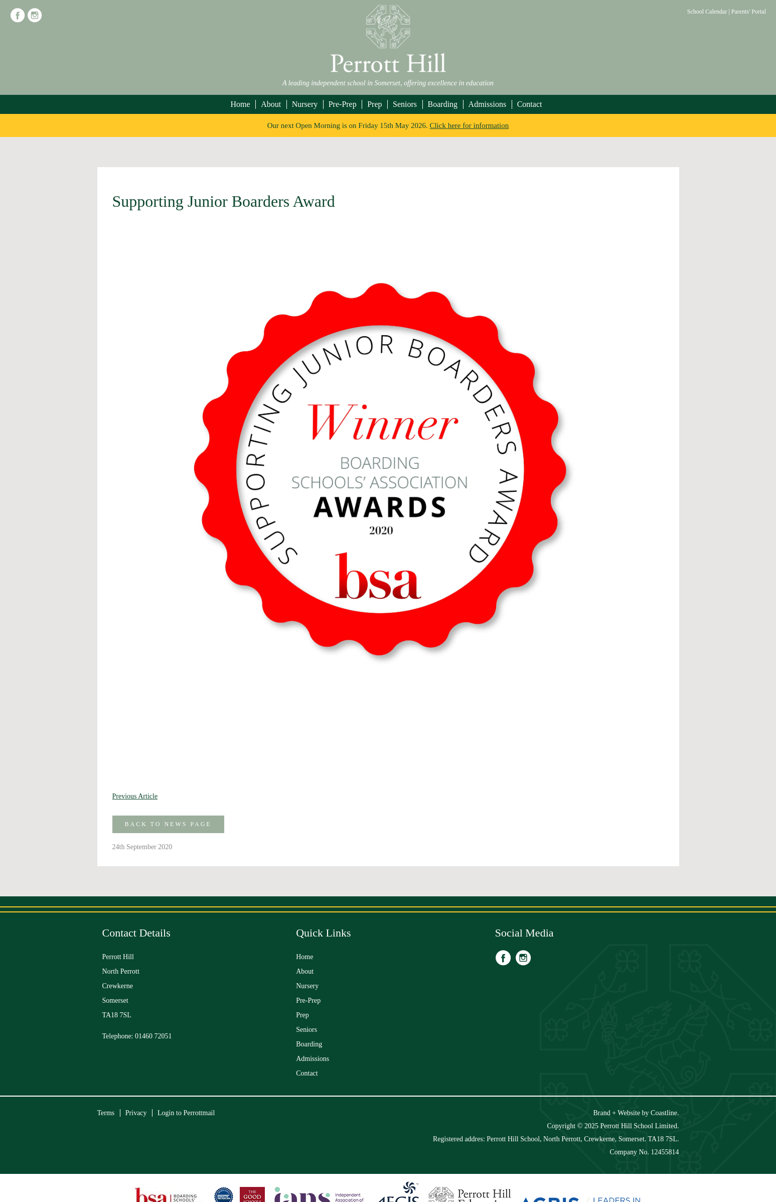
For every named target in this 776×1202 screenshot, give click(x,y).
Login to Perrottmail (186, 1113)
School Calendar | (709, 11)
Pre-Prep (343, 104)
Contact (529, 104)
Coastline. (665, 1113)
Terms (106, 1113)
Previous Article (135, 796)
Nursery (305, 104)
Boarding (443, 104)
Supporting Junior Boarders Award (223, 201)
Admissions (488, 104)
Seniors (405, 104)
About (271, 104)
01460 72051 (153, 1036)
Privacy (136, 1113)
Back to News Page (168, 824)
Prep (374, 104)
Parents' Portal (748, 11)
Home (240, 104)
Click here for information (469, 125)
